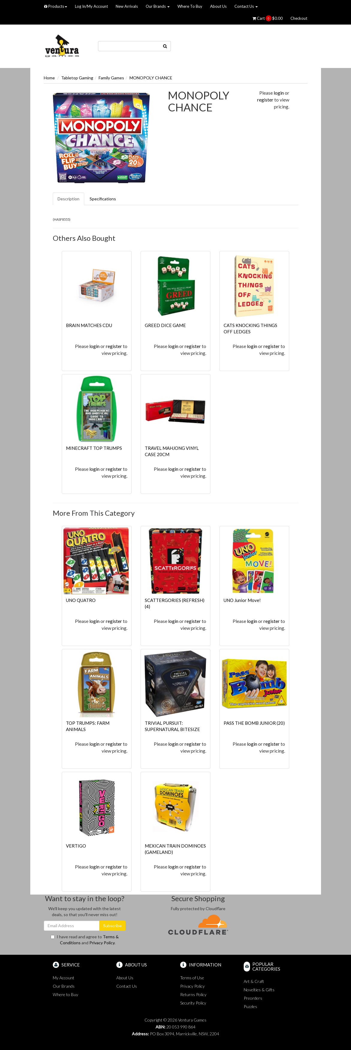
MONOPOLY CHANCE (150, 77)
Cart (267, 18)
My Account (63, 977)
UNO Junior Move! (242, 600)
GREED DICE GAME (165, 325)
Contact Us (246, 6)
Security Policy (193, 1002)
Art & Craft (254, 981)
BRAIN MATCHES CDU (89, 325)
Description (68, 198)
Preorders (253, 998)
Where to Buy (65, 994)
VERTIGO (76, 845)
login (279, 93)
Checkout (298, 18)
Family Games (111, 77)
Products (55, 6)
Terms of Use (192, 977)
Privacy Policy (102, 942)
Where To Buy (189, 6)
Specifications (103, 198)
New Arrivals (127, 6)
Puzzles (250, 1006)
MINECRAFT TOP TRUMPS (94, 448)
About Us (218, 6)
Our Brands (158, 6)
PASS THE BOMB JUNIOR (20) (254, 723)
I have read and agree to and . (85, 939)
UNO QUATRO (81, 600)
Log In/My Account (91, 6)
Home (49, 77)
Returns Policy (193, 994)
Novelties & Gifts (259, 989)
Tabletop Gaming (77, 77)
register (265, 99)
